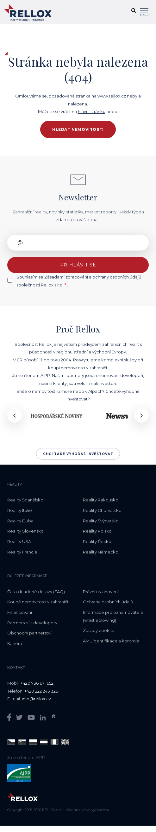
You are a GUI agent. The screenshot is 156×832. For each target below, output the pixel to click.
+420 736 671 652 (37, 683)
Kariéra (14, 643)
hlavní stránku (91, 111)
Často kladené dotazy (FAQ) (36, 591)
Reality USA (19, 541)
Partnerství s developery (32, 622)
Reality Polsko (97, 530)
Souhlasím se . (78, 280)
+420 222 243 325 (41, 691)
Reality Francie (22, 551)
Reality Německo (100, 551)
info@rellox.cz (36, 698)
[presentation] (14, 415)
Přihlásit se (78, 265)
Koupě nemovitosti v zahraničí (37, 601)
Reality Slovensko (25, 530)
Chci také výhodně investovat (78, 454)
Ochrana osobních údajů (108, 601)
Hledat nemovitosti (78, 129)
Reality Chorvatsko (102, 510)
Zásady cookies (99, 630)
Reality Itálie (19, 510)
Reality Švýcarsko (101, 520)
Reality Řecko (97, 541)
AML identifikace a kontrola (111, 640)
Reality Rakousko (100, 499)
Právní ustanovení (101, 591)
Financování (19, 612)
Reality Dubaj (20, 520)
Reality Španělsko (25, 499)
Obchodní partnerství (29, 632)
